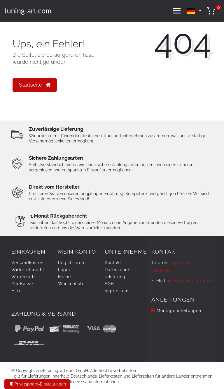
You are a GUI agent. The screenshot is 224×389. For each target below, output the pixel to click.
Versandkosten (27, 262)
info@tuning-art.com (190, 280)
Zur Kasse (22, 283)
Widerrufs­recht (27, 269)
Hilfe (16, 290)
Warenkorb (23, 276)
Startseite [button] (34, 85)
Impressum (117, 290)
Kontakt (113, 262)
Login (64, 269)
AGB (109, 283)
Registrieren (71, 262)
